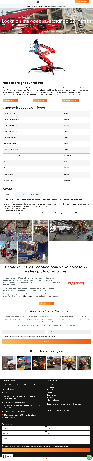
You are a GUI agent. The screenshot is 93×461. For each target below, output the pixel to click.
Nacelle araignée (44, 8)
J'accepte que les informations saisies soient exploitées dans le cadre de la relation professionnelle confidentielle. (29, 340)
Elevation (34, 8)
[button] (37, 2)
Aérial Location (27, 299)
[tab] (9, 197)
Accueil (28, 8)
